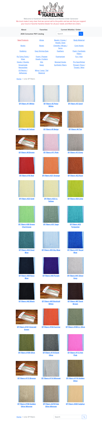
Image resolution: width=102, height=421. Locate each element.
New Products (22, 40)
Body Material (79, 40)
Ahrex (41, 40)
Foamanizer (60, 56)
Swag (41, 65)
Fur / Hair (79, 56)
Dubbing (23, 51)
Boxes (41, 45)
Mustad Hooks (60, 62)
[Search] (67, 34)
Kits (41, 62)
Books (23, 45)
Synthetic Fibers (60, 65)
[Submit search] (81, 34)
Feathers (60, 51)
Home (19, 79)
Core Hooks (79, 45)
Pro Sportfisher (79, 62)
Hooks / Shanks (23, 62)
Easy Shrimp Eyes (42, 51)
